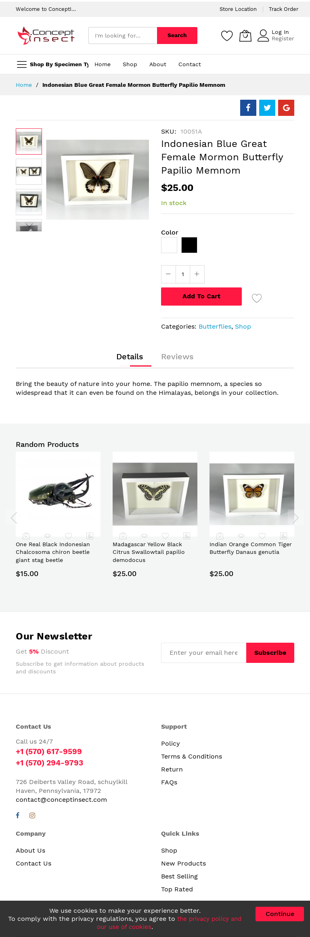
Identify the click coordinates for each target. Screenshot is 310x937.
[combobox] (122, 35)
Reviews (175, 357)
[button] (29, 172)
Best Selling (179, 876)
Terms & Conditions (191, 756)
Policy (170, 743)
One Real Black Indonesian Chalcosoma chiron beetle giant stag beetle (53, 552)
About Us (30, 850)
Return (172, 769)
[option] (169, 245)
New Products (183, 863)
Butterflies (215, 326)
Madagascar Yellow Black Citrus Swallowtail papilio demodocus (149, 552)
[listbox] (227, 247)
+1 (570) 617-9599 (51, 751)
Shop (243, 326)
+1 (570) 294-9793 (52, 762)
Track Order (283, 9)
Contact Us (33, 863)
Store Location (238, 9)
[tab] (131, 357)
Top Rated (177, 889)
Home (24, 85)
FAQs (169, 782)
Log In (280, 32)
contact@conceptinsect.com (61, 799)
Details (131, 357)
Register (283, 38)
